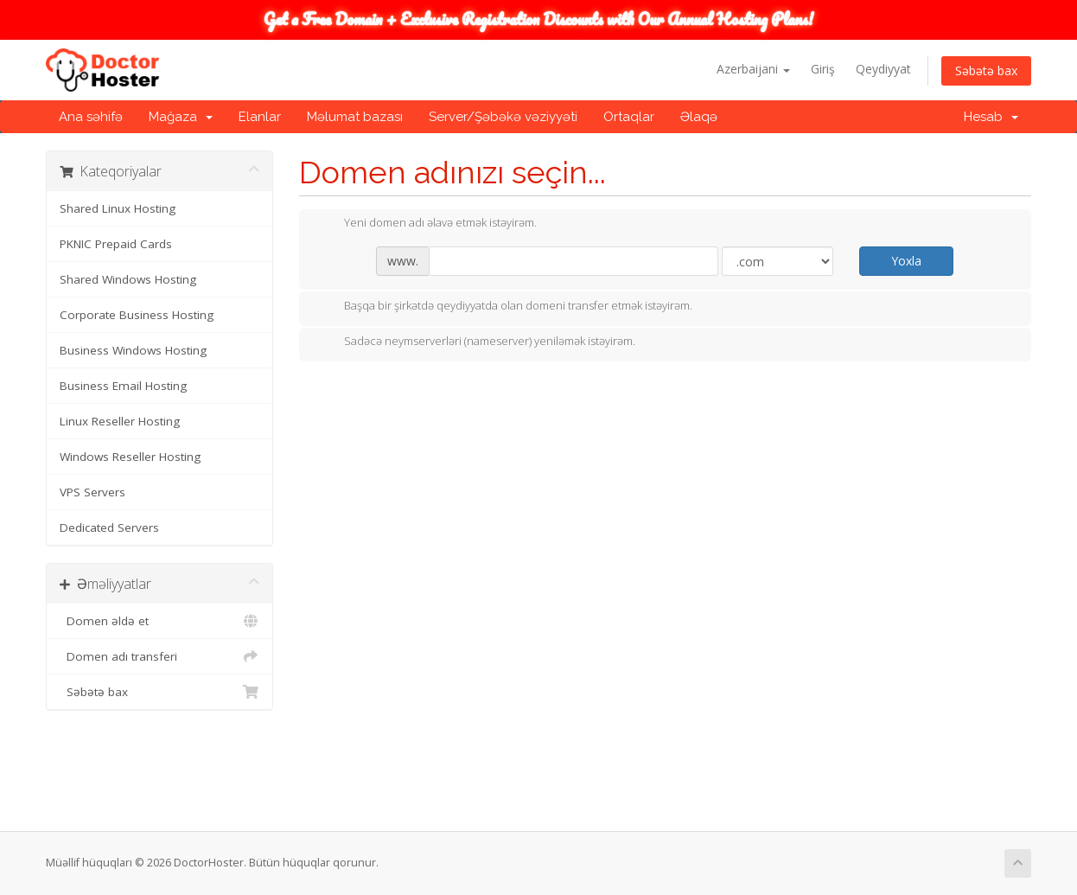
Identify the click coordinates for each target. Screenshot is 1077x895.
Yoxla (906, 261)
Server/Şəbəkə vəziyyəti (503, 117)
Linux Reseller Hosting (120, 421)
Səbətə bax (986, 70)
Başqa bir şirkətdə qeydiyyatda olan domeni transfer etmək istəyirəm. (504, 306)
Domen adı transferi (159, 656)
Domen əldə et (159, 621)
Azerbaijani (753, 69)
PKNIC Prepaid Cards (116, 244)
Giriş (823, 69)
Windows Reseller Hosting (130, 456)
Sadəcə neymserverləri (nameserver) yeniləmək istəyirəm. (475, 342)
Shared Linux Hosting (117, 208)
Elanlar (260, 117)
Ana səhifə (91, 117)
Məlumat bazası (355, 117)
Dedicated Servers (109, 527)
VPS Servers (92, 492)
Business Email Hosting (123, 385)
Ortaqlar (628, 117)
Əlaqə (698, 117)
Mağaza (181, 117)
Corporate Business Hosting (136, 315)
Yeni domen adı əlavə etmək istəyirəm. (426, 223)
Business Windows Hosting (133, 350)
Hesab (991, 117)
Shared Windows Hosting (128, 279)
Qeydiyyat (883, 69)
